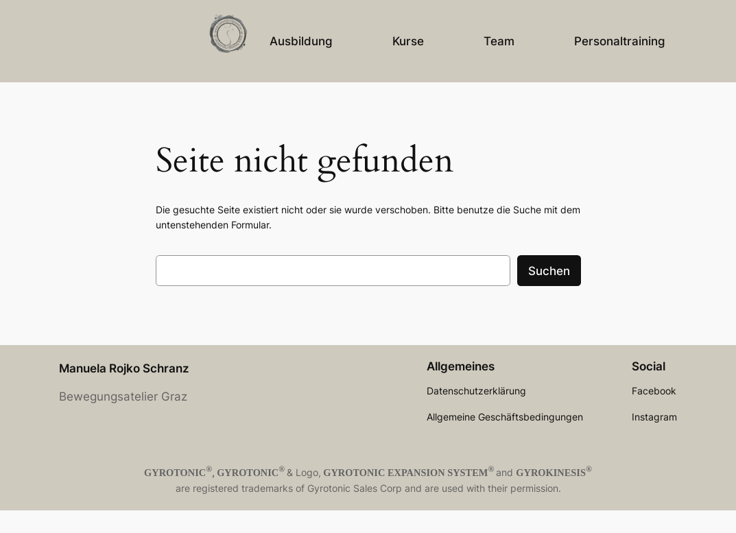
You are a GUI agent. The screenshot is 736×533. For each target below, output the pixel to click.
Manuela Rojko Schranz (124, 368)
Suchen (549, 271)
